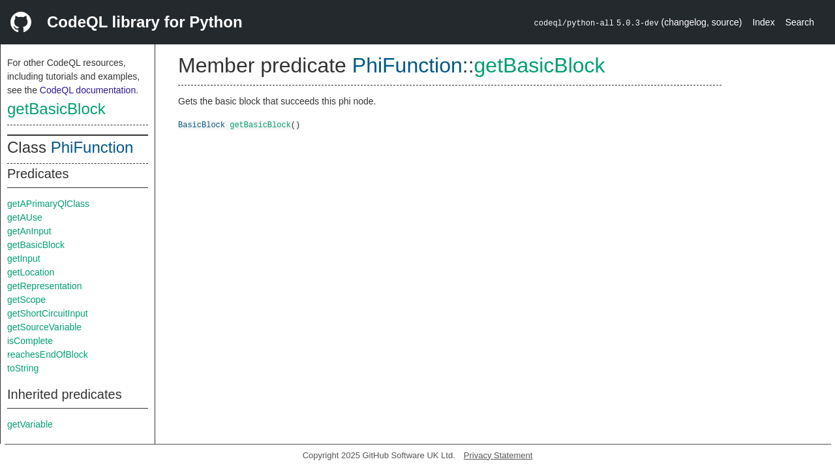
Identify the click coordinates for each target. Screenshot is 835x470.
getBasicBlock (56, 109)
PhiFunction (92, 147)
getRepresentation (44, 286)
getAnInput (29, 231)
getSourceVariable (44, 327)
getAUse (24, 217)
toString (22, 368)
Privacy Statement (498, 455)
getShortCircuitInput (47, 313)
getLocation (30, 272)
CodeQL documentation (88, 90)
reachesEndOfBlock (47, 354)
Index (763, 22)
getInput (23, 258)
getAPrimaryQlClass (48, 203)
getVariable (30, 424)
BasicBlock (201, 124)
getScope (26, 299)
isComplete (30, 341)
